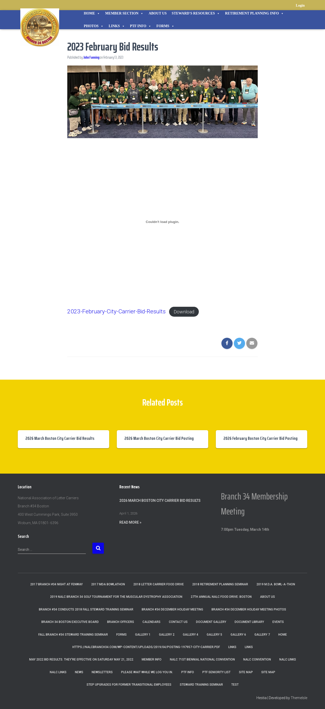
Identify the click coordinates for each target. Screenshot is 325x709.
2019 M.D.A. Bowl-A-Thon (275, 584)
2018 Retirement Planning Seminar (220, 584)
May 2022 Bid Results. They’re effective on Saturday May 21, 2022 (81, 659)
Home (92, 13)
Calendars (151, 622)
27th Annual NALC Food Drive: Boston (221, 597)
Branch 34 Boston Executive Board (70, 622)
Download (184, 311)
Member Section (124, 13)
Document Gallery (211, 622)
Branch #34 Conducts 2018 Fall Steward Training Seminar (86, 609)
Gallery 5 (214, 634)
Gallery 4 (190, 634)
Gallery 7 (262, 634)
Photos (94, 26)
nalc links (287, 659)
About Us (158, 13)
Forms (165, 26)
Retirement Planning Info (254, 13)
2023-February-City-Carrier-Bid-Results (116, 311)
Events (278, 622)
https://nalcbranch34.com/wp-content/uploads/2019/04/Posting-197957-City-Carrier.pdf (146, 647)
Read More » (130, 522)
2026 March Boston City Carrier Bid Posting (159, 438)
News (79, 672)
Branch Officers (120, 622)
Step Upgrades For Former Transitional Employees (129, 684)
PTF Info (140, 26)
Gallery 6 (238, 634)
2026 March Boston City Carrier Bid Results (59, 438)
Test (235, 684)
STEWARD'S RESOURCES (196, 13)
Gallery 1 (143, 634)
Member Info (151, 659)
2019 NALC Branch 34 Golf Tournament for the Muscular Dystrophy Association (116, 597)
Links (117, 26)
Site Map (246, 672)
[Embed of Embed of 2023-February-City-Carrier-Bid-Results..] (162, 222)
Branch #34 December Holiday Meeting (172, 609)
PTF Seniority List (216, 672)
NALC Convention (257, 659)
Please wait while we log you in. (147, 672)
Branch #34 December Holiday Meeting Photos (249, 609)
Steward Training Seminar (201, 684)
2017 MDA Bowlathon (108, 584)
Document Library (249, 622)
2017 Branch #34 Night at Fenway (56, 584)
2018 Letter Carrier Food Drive (158, 584)
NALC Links (58, 672)
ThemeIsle (299, 698)
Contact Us (178, 622)
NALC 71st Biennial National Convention (202, 659)
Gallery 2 (166, 634)
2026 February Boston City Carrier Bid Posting (260, 438)
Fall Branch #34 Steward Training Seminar (73, 634)
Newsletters (102, 672)
